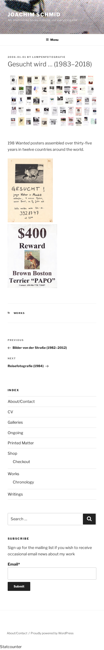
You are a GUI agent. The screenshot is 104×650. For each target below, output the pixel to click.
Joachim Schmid (34, 14)
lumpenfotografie (48, 57)
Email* (52, 571)
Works (19, 313)
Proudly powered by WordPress (52, 633)
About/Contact (21, 401)
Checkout (21, 461)
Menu (52, 39)
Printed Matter (21, 443)
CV (10, 412)
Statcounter (11, 646)
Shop (12, 453)
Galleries (15, 422)
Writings (15, 494)
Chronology (23, 482)
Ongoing (15, 432)
